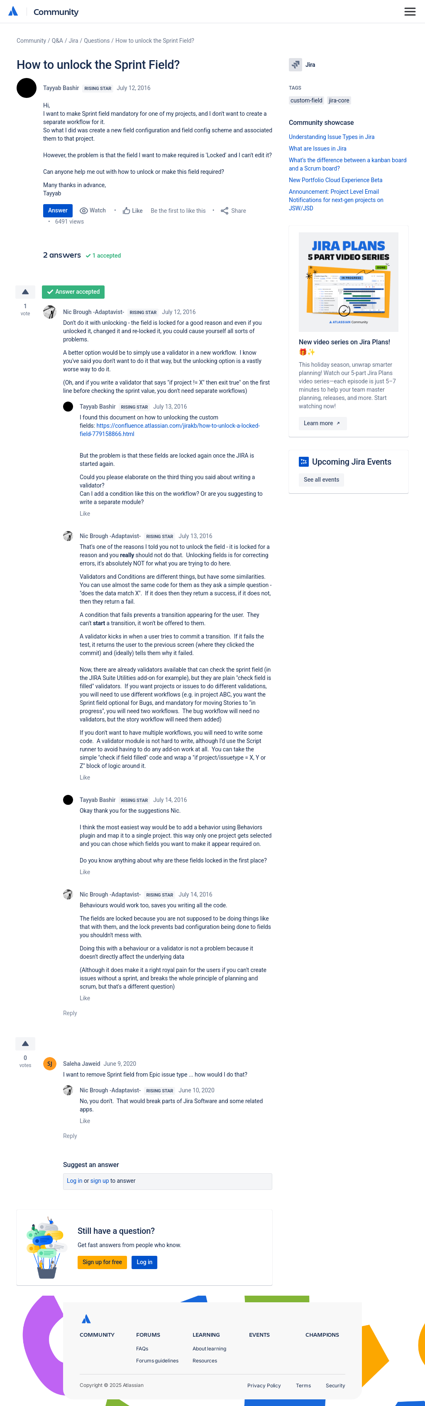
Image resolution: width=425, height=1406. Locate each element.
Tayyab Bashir (61, 88)
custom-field (306, 100)
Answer (58, 210)
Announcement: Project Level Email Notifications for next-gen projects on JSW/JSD (336, 200)
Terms (303, 1385)
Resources (205, 1360)
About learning (209, 1348)
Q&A (57, 40)
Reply (70, 1013)
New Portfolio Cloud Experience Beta (336, 180)
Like (85, 513)
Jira (73, 40)
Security (335, 1385)
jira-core (339, 100)
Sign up (99, 1180)
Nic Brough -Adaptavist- (93, 312)
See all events (321, 479)
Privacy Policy (264, 1385)
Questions (97, 40)
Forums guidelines (157, 1360)
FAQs (142, 1348)
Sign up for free (102, 1262)
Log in (75, 1180)
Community (56, 11)
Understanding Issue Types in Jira (332, 137)
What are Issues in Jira (318, 148)
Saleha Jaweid (81, 1063)
